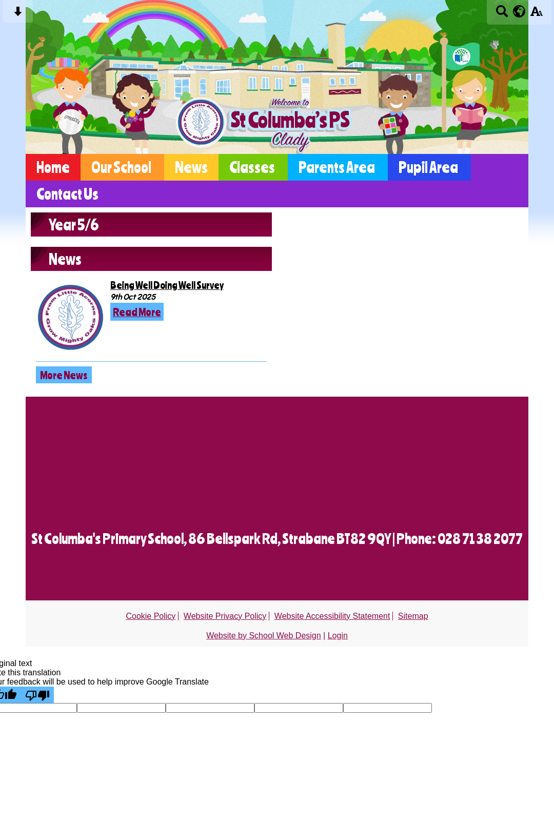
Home (53, 167)
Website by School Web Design (263, 635)
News (191, 167)
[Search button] (501, 14)
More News (64, 374)
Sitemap (413, 616)
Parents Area (337, 167)
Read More (137, 311)
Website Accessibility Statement (332, 616)
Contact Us (67, 194)
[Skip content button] (17, 14)
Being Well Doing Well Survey (167, 285)
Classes (252, 167)
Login (338, 635)
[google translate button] (519, 11)
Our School (121, 167)
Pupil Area (428, 167)
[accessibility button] (536, 14)
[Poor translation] (37, 695)
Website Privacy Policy (225, 616)
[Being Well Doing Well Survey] (70, 317)
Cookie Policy (150, 616)
